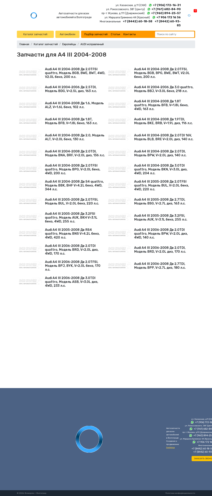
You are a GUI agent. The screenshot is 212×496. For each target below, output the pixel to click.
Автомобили (67, 34)
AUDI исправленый (92, 44)
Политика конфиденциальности (180, 493)
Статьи (115, 34)
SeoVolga (170, 447)
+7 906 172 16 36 (168, 17)
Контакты (129, 34)
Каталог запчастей (35, 34)
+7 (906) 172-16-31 (167, 5)
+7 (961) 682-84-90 (166, 9)
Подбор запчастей (96, 34)
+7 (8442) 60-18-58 (137, 21)
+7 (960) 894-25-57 (166, 13)
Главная (24, 44)
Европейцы (69, 44)
